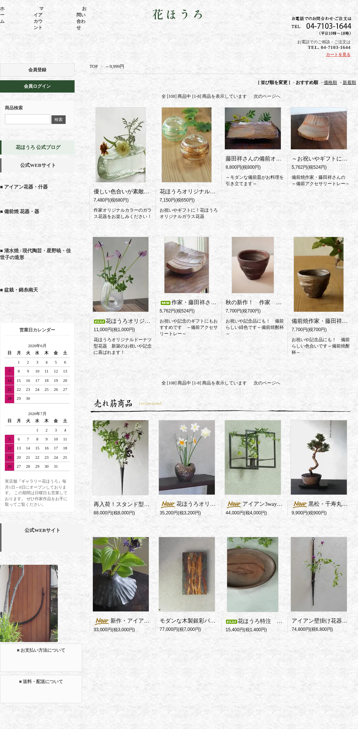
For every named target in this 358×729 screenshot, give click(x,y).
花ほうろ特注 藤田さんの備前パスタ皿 (282, 621)
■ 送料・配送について (41, 681)
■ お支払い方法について (41, 650)
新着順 (349, 82)
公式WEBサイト (38, 165)
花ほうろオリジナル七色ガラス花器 (204, 191)
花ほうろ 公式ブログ (38, 147)
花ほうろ (179, 15)
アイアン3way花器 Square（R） (278, 504)
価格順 (330, 82)
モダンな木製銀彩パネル (190, 621)
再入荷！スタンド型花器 (127, 504)
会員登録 (37, 69)
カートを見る (338, 54)
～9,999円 (114, 66)
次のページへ (267, 96)
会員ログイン (37, 86)
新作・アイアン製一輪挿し (138, 621)
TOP (94, 66)
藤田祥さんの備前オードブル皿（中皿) (274, 159)
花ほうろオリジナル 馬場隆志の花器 (215, 504)
